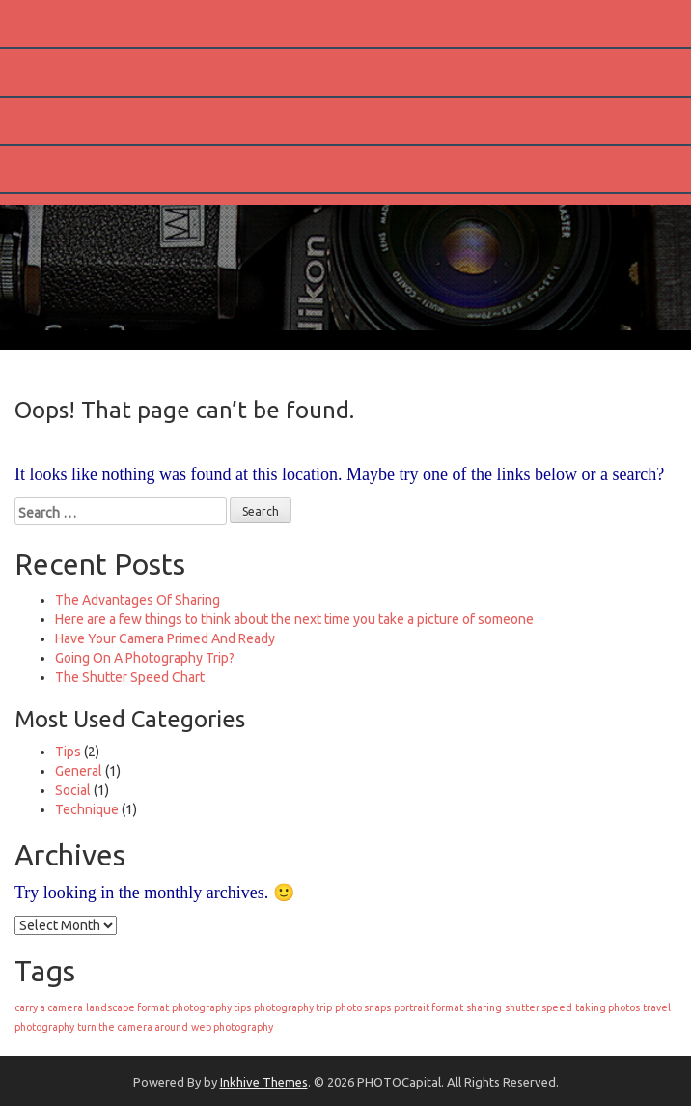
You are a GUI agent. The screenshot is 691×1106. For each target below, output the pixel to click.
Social (73, 790)
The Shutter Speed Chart (130, 677)
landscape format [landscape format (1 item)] (127, 1007)
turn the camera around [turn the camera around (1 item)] (132, 1027)
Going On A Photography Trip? (145, 658)
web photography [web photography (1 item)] (232, 1027)
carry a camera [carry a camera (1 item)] (48, 1007)
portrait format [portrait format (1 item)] (428, 1007)
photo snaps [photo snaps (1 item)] (363, 1007)
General (78, 771)
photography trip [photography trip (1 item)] (293, 1007)
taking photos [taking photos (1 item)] (607, 1007)
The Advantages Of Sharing (137, 600)
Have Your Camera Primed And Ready (165, 638)
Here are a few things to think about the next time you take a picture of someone (294, 619)
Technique (87, 809)
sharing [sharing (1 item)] (484, 1007)
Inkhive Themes (264, 1082)
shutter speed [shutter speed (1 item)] (538, 1007)
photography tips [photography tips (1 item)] (211, 1007)
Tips (68, 751)
